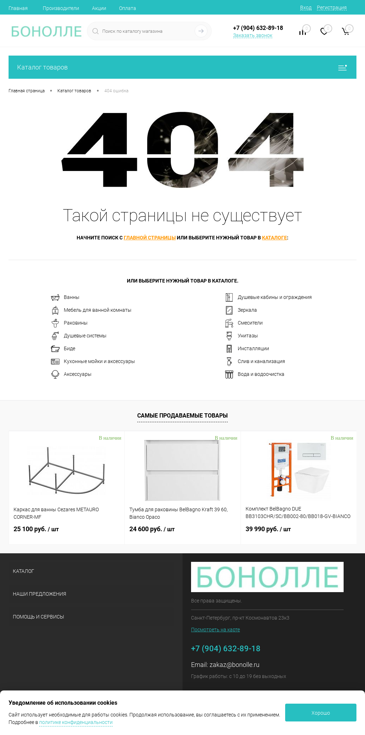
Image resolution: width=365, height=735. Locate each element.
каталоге (274, 237)
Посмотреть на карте (215, 629)
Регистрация (332, 7)
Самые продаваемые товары (182, 415)
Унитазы (241, 336)
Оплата (127, 8)
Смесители (244, 323)
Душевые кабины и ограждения (268, 297)
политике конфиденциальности (76, 722)
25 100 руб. (36, 529)
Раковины (69, 323)
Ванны (65, 297)
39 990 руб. (268, 529)
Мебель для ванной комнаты (91, 310)
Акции (99, 8)
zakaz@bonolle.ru (234, 664)
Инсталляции (247, 349)
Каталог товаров (182, 67)
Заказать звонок (252, 35)
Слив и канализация (255, 361)
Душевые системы (79, 336)
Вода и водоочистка (254, 374)
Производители (61, 8)
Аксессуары (71, 374)
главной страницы (150, 237)
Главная (18, 8)
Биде (63, 349)
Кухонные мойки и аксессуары (93, 361)
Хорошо (321, 713)
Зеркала (241, 310)
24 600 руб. (152, 529)
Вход (306, 7)
